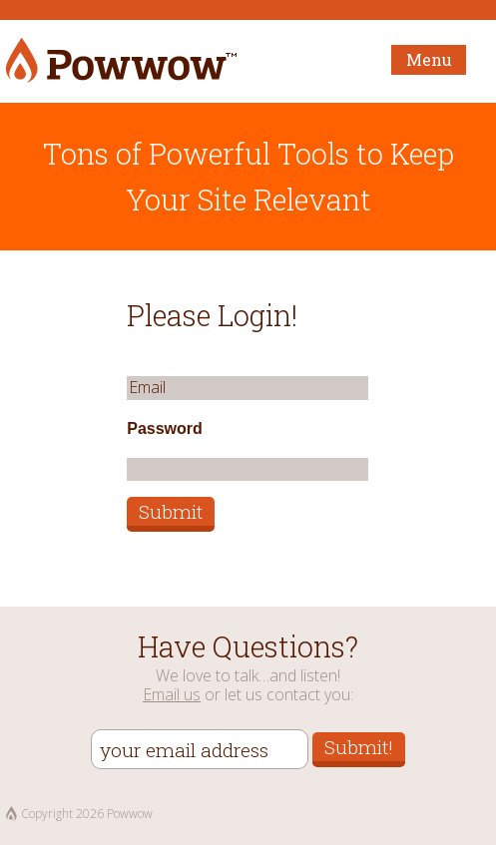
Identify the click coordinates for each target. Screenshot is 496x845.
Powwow (121, 61)
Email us (172, 694)
